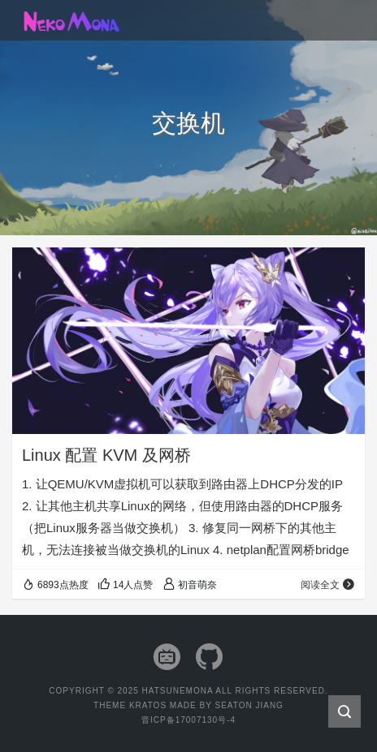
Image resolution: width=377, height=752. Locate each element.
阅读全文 (328, 585)
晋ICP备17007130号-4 (188, 719)
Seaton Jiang (248, 705)
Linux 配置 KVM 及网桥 (106, 455)
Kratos (148, 705)
